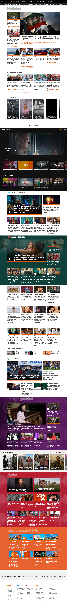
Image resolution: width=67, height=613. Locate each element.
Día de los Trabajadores (7, 576)
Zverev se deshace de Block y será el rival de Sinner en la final (53, 65)
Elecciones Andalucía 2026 (22, 576)
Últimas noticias (61, 576)
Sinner (14, 576)
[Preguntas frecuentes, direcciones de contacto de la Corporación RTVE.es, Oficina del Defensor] (48, 605)
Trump (43, 576)
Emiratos (31, 576)
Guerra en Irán (38, 576)
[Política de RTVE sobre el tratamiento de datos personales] (16, 605)
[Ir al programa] (33, 144)
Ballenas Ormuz (49, 576)
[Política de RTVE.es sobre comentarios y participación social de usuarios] (55, 605)
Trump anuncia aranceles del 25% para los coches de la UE (14, 27)
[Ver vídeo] (10, 461)
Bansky (55, 576)
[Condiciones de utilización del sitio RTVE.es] (9, 605)
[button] (66, 144)
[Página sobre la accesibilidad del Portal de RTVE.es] (39, 605)
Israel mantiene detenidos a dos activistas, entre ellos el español (27, 68)
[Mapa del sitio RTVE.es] (44, 605)
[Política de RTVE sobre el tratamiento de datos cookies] (24, 605)
